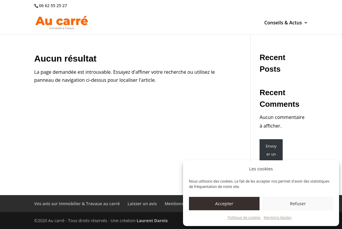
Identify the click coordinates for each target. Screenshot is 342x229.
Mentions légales (278, 217)
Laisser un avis (142, 203)
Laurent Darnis (152, 220)
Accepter (224, 203)
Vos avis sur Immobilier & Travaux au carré (77, 203)
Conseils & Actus (283, 23)
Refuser (298, 203)
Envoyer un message (271, 158)
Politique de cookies (244, 217)
